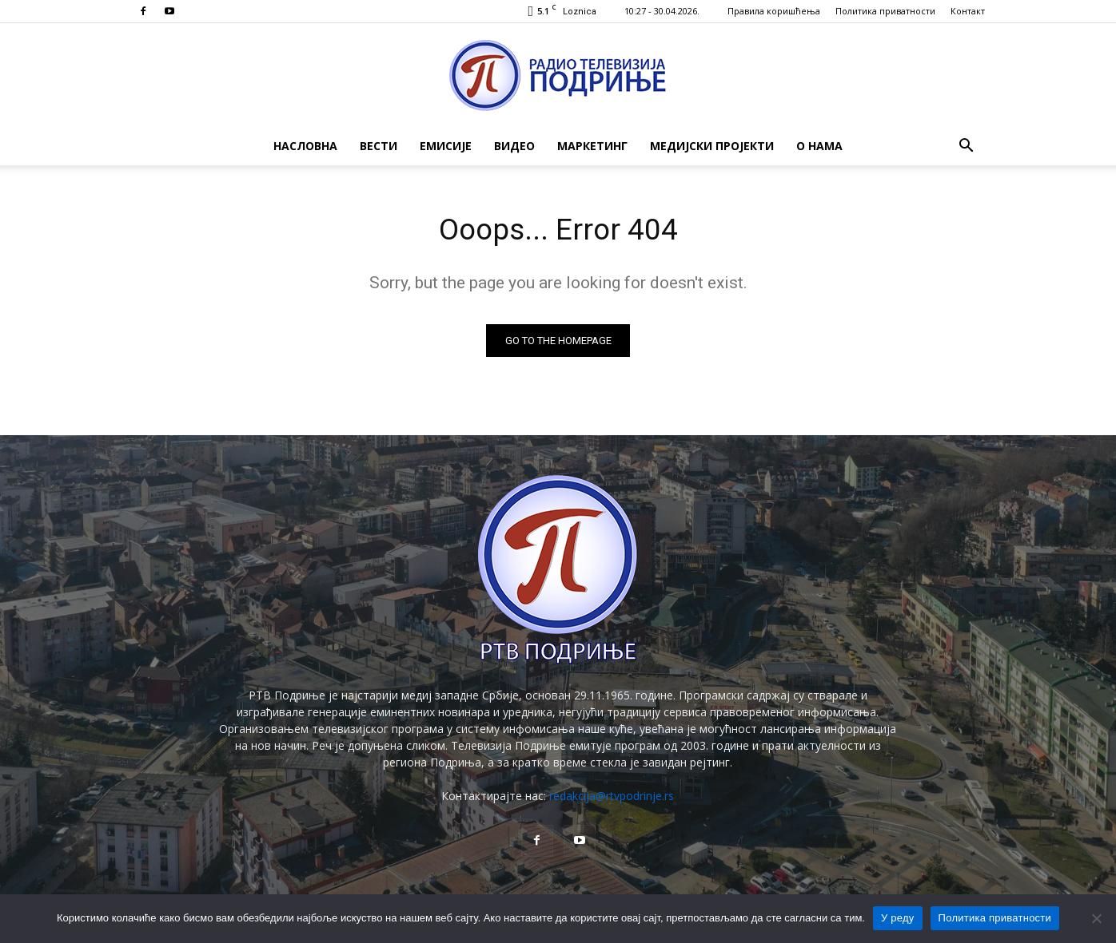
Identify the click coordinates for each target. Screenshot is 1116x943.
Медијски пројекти (712, 145)
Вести (378, 145)
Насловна (305, 145)
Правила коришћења (773, 11)
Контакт (968, 11)
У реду (898, 918)
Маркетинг (592, 145)
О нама (819, 145)
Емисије (446, 145)
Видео (514, 145)
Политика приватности (885, 11)
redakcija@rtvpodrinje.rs (611, 798)
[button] (966, 147)
